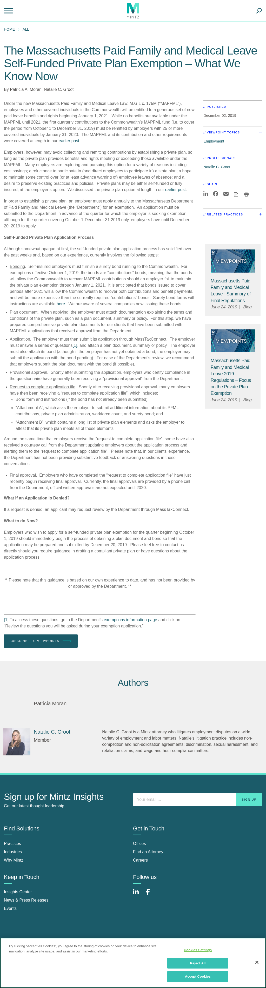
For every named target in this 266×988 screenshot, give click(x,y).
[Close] (257, 962)
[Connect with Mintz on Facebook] (151, 895)
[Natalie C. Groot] (17, 742)
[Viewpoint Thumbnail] (233, 260)
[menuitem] (10, 29)
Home (9, 29)
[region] (133, 963)
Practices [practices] (12, 843)
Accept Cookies (198, 976)
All (26, 29)
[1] (74, 345)
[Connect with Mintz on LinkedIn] (138, 895)
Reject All (197, 963)
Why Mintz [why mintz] (13, 860)
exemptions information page (130, 620)
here (61, 304)
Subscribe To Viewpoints (41, 641)
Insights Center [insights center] (18, 892)
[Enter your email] (197, 799)
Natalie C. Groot (59, 89)
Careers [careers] (140, 860)
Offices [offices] (139, 843)
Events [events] (10, 908)
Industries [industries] (13, 852)
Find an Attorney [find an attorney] (148, 852)
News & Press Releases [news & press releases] (26, 900)
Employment (213, 141)
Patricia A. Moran (26, 89)
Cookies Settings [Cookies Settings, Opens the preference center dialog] (198, 950)
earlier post (69, 141)
